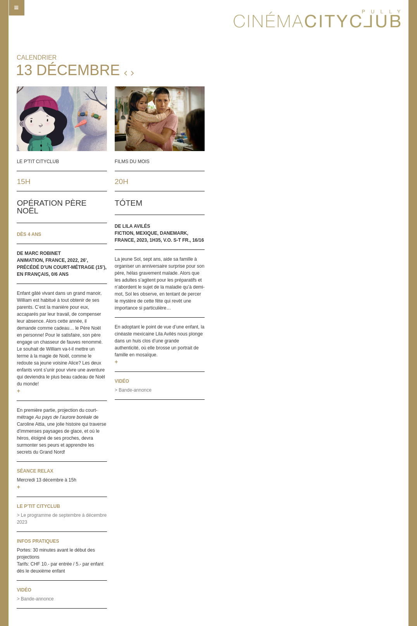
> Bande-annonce (35, 599)
